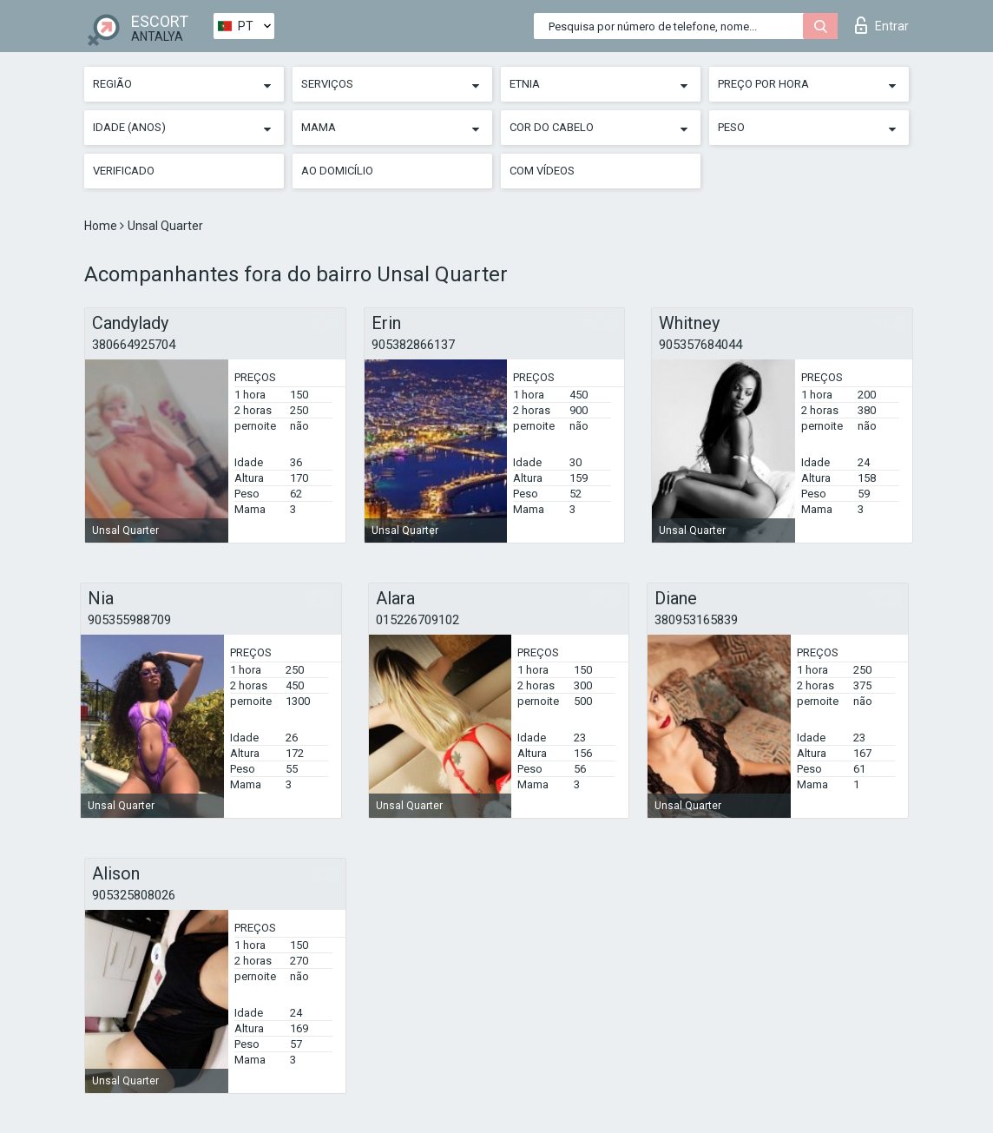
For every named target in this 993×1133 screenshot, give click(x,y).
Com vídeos (542, 170)
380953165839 (696, 620)
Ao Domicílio (337, 170)
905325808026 (133, 895)
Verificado (124, 170)
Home (102, 226)
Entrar (882, 25)
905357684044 (700, 344)
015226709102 (417, 620)
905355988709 (129, 620)
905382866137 (413, 344)
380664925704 (133, 344)
